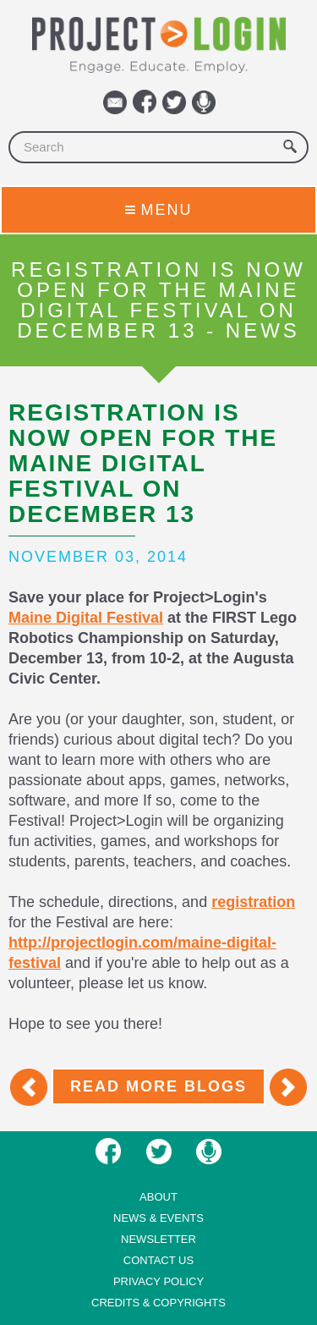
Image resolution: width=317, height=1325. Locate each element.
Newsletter (158, 1239)
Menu (159, 209)
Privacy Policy (158, 1281)
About (158, 1196)
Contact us (158, 1260)
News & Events (158, 1217)
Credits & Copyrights (158, 1302)
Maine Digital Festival (85, 617)
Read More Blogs (158, 1086)
